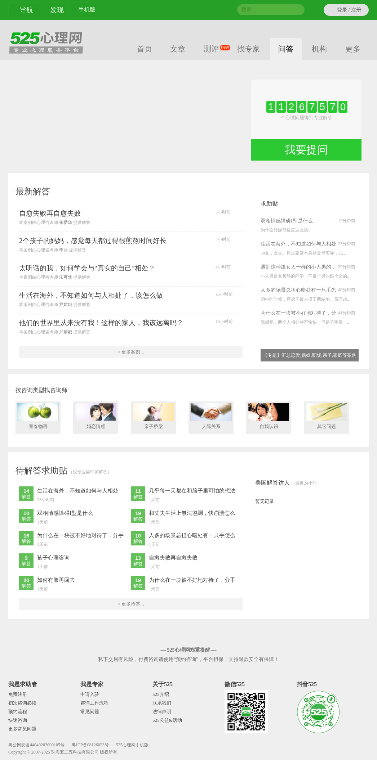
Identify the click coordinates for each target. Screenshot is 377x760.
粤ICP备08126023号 (90, 744)
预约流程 (17, 711)
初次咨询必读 (22, 703)
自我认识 (268, 416)
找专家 (248, 49)
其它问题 (326, 416)
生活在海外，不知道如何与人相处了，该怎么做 (91, 295)
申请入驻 (89, 694)
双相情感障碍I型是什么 (287, 221)
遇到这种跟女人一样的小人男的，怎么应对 (298, 267)
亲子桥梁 (153, 416)
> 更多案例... (131, 352)
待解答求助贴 (41, 470)
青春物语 (38, 416)
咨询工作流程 (94, 703)
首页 (144, 49)
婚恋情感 (95, 416)
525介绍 (160, 694)
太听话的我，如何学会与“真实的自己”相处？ (87, 268)
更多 (354, 48)
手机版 (87, 10)
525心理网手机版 (132, 744)
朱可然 (65, 277)
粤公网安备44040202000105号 (36, 744)
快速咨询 (17, 720)
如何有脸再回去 (56, 580)
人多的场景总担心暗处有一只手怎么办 (298, 290)
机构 (319, 49)
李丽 (63, 249)
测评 (215, 48)
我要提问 (306, 150)
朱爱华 (65, 222)
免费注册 (17, 694)
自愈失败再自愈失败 (50, 213)
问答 (285, 49)
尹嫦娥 (65, 304)
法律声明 (161, 711)
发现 (57, 10)
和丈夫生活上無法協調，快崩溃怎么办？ (192, 513)
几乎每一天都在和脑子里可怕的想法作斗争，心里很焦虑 (192, 491)
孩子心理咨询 (53, 558)
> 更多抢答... (131, 604)
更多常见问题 (22, 729)
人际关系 (211, 416)
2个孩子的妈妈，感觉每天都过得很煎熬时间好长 (93, 240)
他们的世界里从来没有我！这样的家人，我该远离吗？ (101, 323)
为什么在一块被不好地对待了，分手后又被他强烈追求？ (298, 314)
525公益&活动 (167, 720)
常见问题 (89, 711)
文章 (177, 49)
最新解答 (32, 191)
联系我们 (161, 703)
